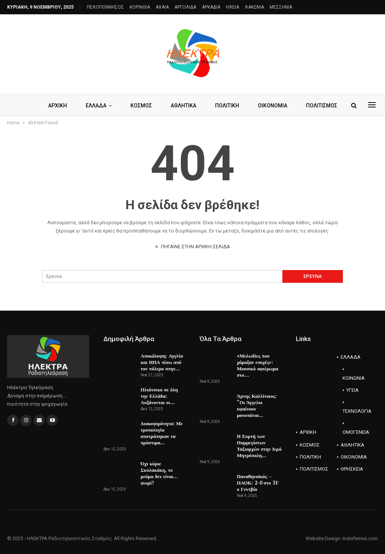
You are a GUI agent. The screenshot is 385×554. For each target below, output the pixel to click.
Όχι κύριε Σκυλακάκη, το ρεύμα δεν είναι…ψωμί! (159, 473)
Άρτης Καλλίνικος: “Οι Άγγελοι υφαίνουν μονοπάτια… (257, 405)
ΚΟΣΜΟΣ (160, 106)
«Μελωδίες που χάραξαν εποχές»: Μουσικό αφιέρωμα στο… (257, 365)
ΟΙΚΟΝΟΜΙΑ (354, 457)
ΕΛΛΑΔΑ (114, 106)
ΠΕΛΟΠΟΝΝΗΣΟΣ (105, 7)
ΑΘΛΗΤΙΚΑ (204, 106)
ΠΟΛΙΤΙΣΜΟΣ (314, 469)
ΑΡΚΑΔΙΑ (211, 7)
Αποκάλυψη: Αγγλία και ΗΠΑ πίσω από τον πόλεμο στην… (162, 362)
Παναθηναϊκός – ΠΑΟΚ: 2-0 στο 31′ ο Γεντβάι (258, 482)
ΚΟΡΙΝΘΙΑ (140, 7)
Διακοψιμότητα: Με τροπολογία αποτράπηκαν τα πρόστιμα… (162, 433)
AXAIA (162, 7)
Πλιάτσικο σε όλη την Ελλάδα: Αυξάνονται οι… (159, 396)
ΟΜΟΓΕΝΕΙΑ (353, 432)
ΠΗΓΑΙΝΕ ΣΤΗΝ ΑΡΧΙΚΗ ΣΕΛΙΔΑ (192, 246)
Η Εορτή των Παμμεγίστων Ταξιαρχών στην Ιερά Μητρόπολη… (259, 446)
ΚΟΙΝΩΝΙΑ (353, 378)
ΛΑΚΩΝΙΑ (254, 7)
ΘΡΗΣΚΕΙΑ (352, 469)
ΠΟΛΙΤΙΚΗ (248, 106)
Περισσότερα (297, 106)
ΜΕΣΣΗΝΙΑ (281, 7)
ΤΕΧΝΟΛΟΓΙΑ (353, 411)
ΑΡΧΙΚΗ (74, 106)
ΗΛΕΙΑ (232, 7)
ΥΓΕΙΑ (352, 390)
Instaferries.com (360, 538)
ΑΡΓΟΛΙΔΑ (185, 7)
